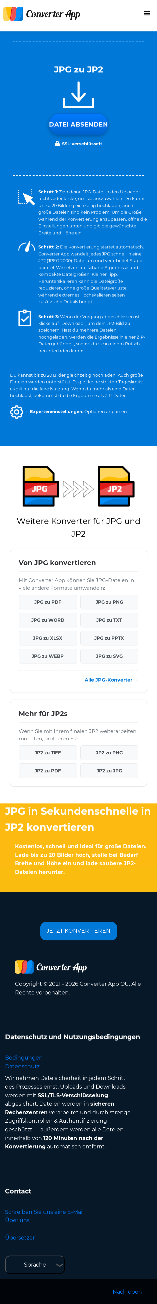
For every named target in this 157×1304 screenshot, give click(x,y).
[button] (16, 412)
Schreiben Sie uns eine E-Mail (44, 1212)
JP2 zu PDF (48, 770)
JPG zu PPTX (109, 638)
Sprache (35, 1265)
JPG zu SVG (109, 656)
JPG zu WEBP (48, 656)
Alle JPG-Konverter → (111, 680)
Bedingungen (24, 1058)
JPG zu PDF (47, 602)
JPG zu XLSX (47, 638)
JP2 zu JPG (109, 770)
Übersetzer (20, 1238)
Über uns (17, 1220)
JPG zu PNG (109, 602)
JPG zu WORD (47, 620)
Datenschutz (22, 1066)
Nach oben (127, 1292)
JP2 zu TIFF (48, 752)
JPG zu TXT (109, 620)
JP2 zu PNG (109, 752)
